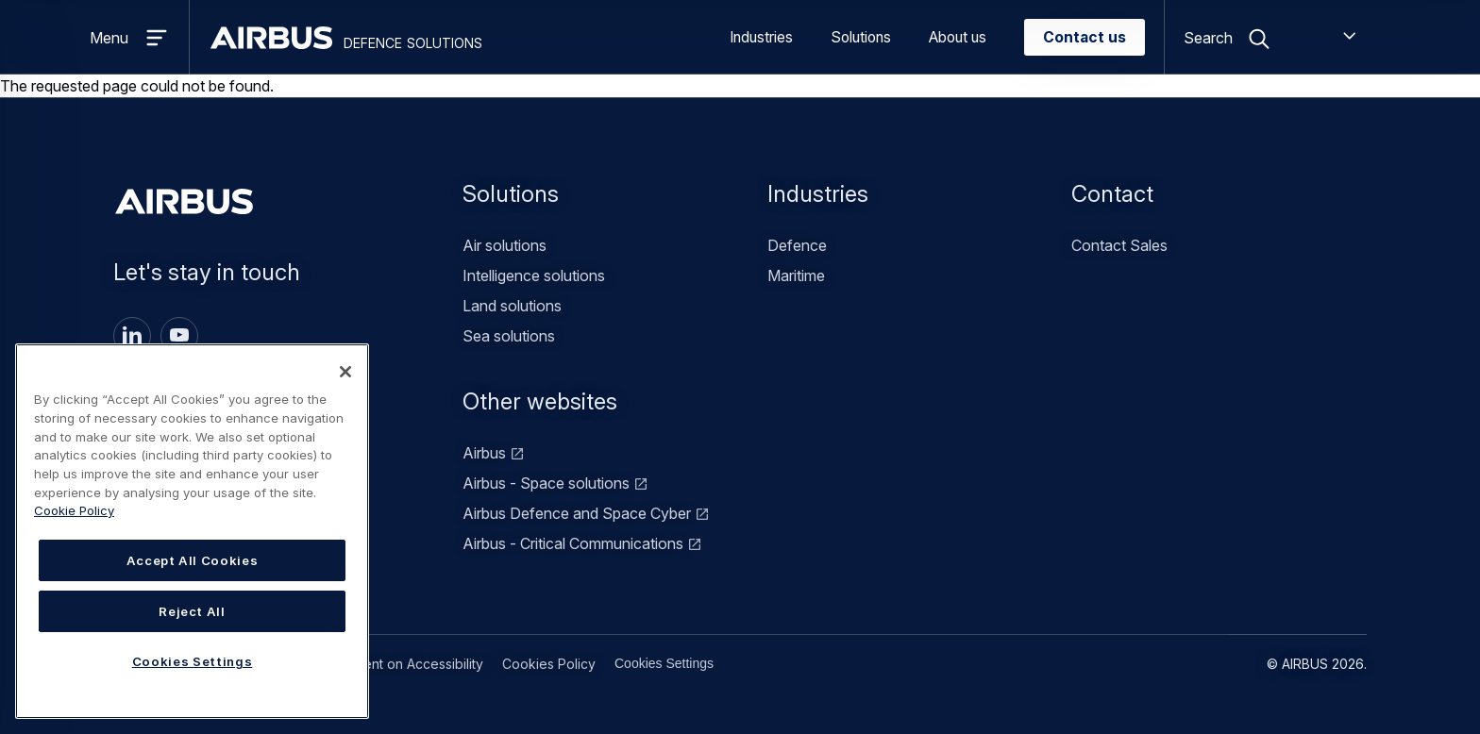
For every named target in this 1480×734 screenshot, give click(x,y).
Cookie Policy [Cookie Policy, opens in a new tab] (74, 510)
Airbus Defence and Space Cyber (576, 513)
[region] (192, 531)
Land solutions (512, 305)
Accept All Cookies (192, 560)
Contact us (1084, 37)
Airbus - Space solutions (546, 483)
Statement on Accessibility (402, 664)
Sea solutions (508, 335)
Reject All (192, 611)
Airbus (484, 452)
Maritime (796, 275)
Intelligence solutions (533, 275)
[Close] (345, 371)
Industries (761, 37)
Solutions (861, 37)
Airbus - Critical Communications (572, 543)
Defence (797, 245)
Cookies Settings (664, 663)
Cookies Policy (549, 664)
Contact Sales (1119, 245)
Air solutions (504, 245)
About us (957, 37)
